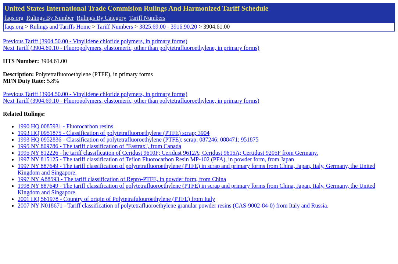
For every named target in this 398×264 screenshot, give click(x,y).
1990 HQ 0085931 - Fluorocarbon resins (65, 126)
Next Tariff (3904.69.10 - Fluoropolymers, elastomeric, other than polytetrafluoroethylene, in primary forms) (131, 48)
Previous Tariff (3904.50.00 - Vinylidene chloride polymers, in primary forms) (95, 41)
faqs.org (14, 18)
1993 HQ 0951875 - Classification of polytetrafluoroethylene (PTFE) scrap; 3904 (113, 133)
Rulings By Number (50, 18)
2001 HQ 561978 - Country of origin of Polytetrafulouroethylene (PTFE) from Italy (116, 199)
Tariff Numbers (147, 18)
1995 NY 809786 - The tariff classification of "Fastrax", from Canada (99, 146)
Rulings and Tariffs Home (60, 26)
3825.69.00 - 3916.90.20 (168, 26)
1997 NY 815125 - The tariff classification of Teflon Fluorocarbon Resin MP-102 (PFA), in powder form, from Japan (156, 159)
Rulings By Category (101, 18)
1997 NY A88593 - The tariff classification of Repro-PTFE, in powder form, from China (122, 179)
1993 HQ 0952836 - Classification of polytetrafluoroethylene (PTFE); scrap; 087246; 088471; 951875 (138, 139)
